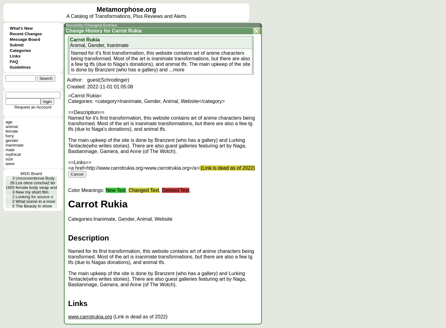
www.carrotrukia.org (90, 316)
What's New (21, 28)
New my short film (32, 192)
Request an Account (33, 107)
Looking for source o (34, 196)
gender (12, 140)
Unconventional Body (35, 178)
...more (177, 69)
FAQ (14, 61)
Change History (84, 30)
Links (15, 56)
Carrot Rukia (127, 30)
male (10, 149)
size (9, 159)
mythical (13, 154)
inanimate (15, 145)
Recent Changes (26, 34)
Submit (17, 45)
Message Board (25, 39)
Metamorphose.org (126, 9)
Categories (20, 50)
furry (10, 136)
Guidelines (20, 67)
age (9, 122)
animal (12, 126)
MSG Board (31, 173)
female (12, 131)
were (10, 163)
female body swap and (36, 187)
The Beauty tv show (34, 206)
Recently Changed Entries (91, 25)
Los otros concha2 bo (35, 183)
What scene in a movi (35, 201)
